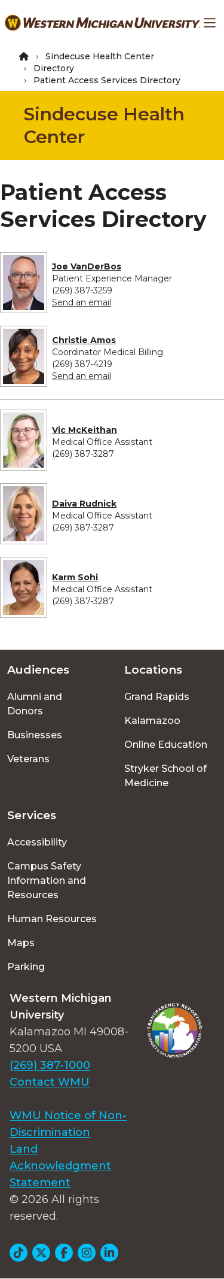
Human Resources (52, 919)
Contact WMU (50, 1082)
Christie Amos (84, 340)
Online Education (165, 744)
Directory (53, 68)
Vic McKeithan (84, 430)
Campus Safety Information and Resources (46, 880)
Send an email (81, 302)
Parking (26, 966)
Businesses (34, 735)
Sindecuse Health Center (99, 56)
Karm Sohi (75, 577)
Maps (21, 942)
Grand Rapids (156, 696)
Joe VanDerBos (86, 266)
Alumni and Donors (34, 704)
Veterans (28, 759)
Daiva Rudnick (84, 503)
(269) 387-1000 (50, 1065)
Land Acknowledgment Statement (60, 1165)
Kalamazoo (152, 720)
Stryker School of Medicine (165, 776)
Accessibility (37, 842)
